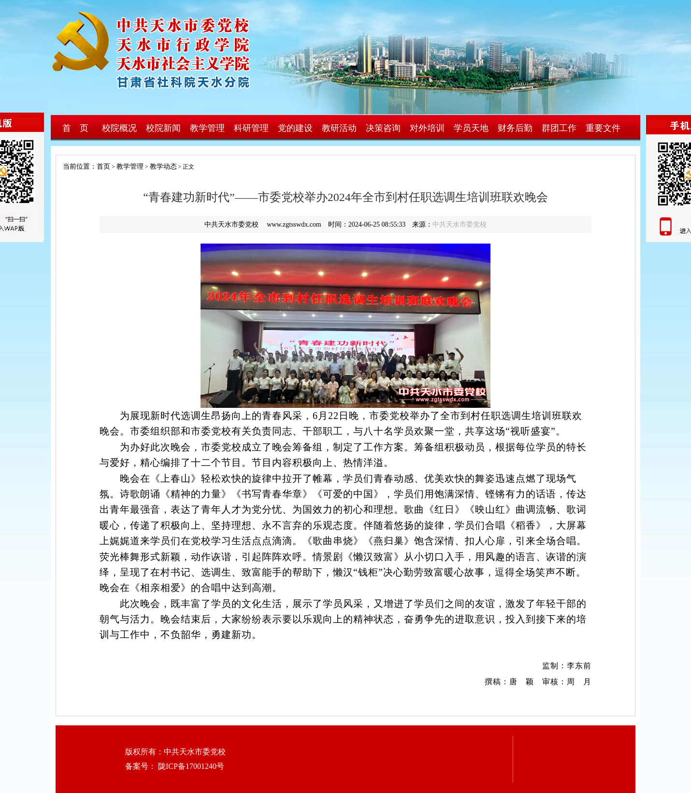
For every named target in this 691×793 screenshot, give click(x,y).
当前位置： (76, 166)
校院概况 (119, 128)
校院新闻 (163, 128)
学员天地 (471, 128)
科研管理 (251, 128)
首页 (103, 166)
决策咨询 (383, 128)
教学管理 (207, 128)
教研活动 (339, 128)
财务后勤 (515, 128)
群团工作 (559, 128)
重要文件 (603, 128)
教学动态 (163, 166)
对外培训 (427, 128)
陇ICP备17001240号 (190, 766)
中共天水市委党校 (459, 224)
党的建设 (295, 128)
